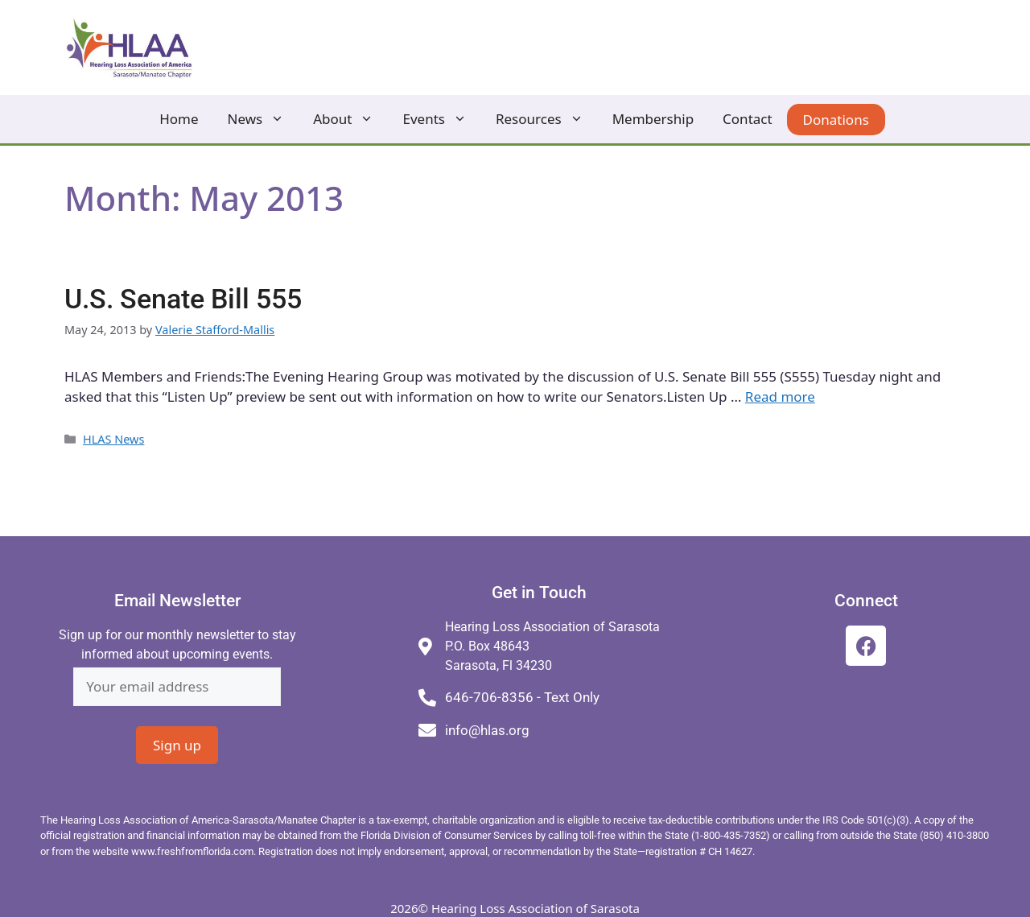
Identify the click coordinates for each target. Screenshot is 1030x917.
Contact (747, 118)
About (350, 119)
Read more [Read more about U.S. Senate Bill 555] (780, 396)
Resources (547, 119)
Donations (836, 119)
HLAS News (113, 439)
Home (178, 118)
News (263, 119)
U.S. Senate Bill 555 (183, 299)
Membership (653, 118)
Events (441, 119)
